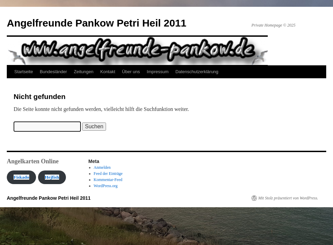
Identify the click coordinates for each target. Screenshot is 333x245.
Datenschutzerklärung (196, 71)
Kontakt (107, 71)
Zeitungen (83, 71)
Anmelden (102, 167)
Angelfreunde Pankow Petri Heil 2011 (97, 23)
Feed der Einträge (108, 173)
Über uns (131, 71)
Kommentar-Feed (108, 179)
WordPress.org (106, 185)
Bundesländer (53, 71)
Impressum (158, 71)
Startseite (23, 71)
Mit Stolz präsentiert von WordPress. (288, 198)
